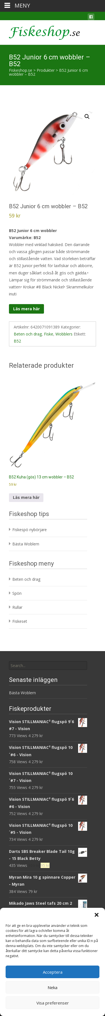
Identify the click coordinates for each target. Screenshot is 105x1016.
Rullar (17, 607)
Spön (17, 593)
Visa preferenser (52, 1003)
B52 (17, 341)
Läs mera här (26, 308)
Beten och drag (28, 334)
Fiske (48, 334)
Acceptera (52, 972)
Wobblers (64, 334)
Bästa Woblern (25, 544)
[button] (96, 915)
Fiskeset (19, 621)
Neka (52, 987)
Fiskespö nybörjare (29, 529)
